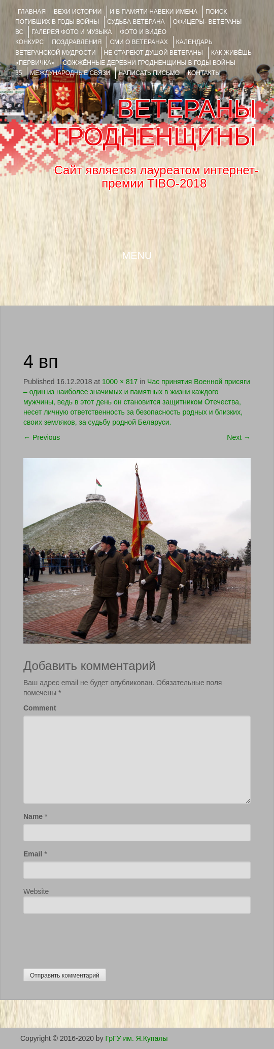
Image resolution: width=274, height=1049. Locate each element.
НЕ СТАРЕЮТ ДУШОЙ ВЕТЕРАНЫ (153, 52)
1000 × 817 (120, 382)
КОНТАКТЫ (204, 73)
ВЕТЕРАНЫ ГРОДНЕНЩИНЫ (154, 123)
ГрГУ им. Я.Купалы (137, 1038)
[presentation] (100, 938)
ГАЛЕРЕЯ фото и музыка (71, 31)
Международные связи (70, 73)
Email (32, 854)
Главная (32, 11)
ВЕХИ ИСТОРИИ (77, 11)
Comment (39, 708)
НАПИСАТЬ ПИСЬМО (149, 73)
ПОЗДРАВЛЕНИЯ (76, 42)
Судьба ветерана (136, 21)
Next (239, 437)
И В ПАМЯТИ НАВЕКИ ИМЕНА (153, 11)
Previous (41, 437)
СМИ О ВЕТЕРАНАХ (138, 42)
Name (33, 816)
